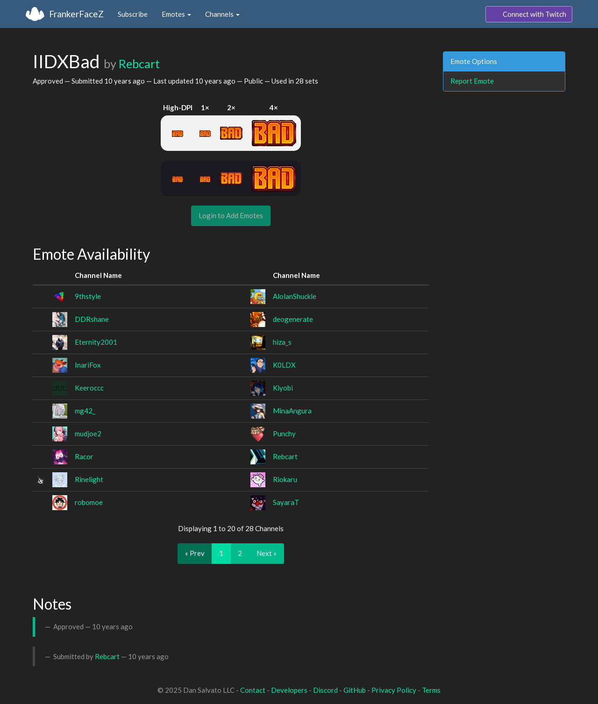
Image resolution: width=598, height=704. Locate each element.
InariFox (88, 365)
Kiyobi (283, 388)
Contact (252, 690)
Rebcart (139, 64)
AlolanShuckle (294, 296)
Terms (431, 690)
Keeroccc (89, 388)
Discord (325, 690)
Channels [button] (222, 14)
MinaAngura (292, 410)
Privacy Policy (393, 690)
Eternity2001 (96, 342)
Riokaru (285, 479)
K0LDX (284, 365)
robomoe (89, 502)
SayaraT (286, 502)
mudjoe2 (88, 433)
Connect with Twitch (528, 14)
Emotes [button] (176, 14)
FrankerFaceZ (76, 13)
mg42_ (85, 410)
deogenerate (293, 319)
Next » (266, 553)
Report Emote (472, 81)
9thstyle (88, 296)
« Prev (195, 553)
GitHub (354, 690)
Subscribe (133, 14)
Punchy (284, 433)
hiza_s (282, 342)
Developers (289, 690)
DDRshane (92, 319)
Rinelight (89, 479)
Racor (84, 456)
